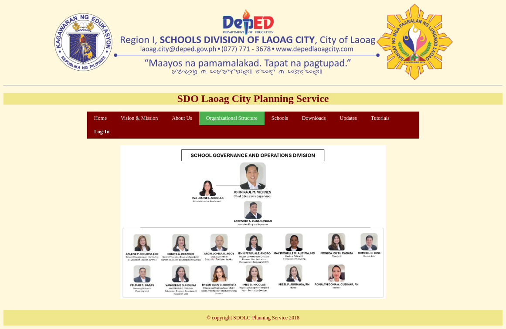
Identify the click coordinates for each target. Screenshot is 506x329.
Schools (280, 118)
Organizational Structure (232, 118)
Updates (348, 118)
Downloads (314, 118)
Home (100, 118)
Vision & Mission (139, 118)
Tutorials (380, 118)
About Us (182, 118)
